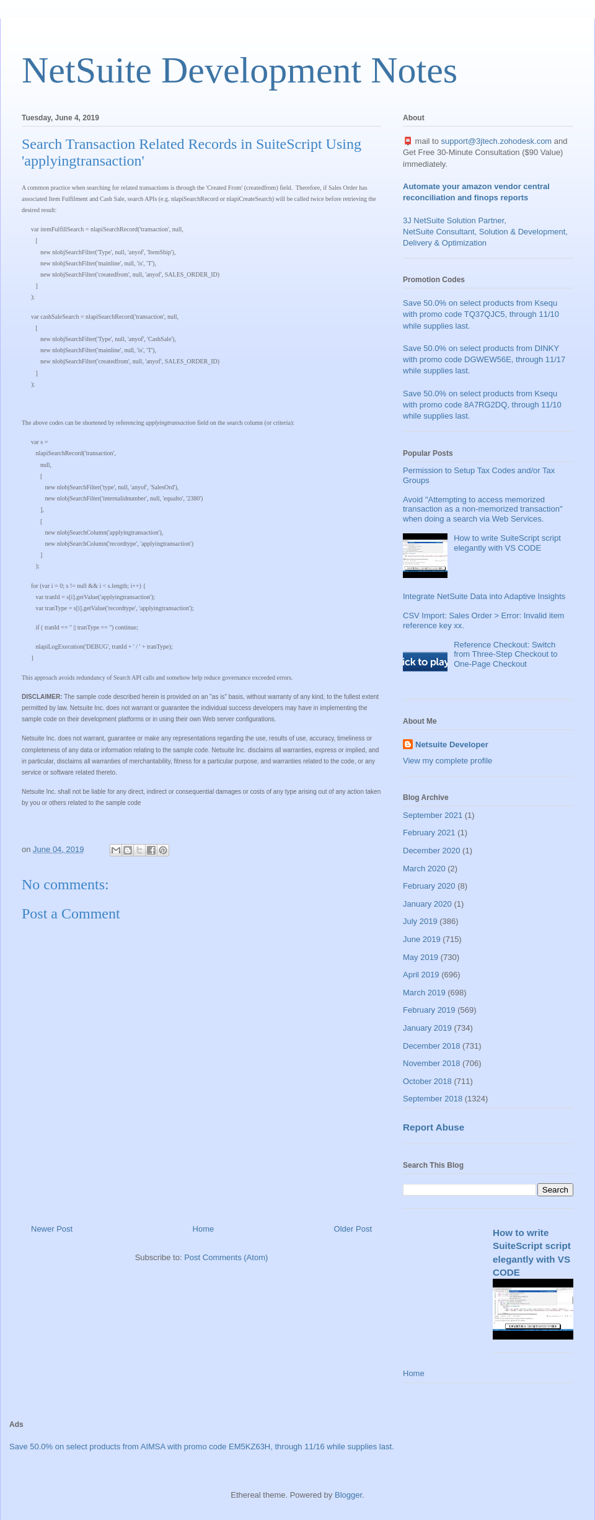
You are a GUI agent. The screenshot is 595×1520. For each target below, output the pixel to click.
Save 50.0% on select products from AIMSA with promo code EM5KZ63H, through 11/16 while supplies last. (201, 1446)
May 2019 (420, 957)
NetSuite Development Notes (239, 70)
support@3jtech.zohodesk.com (496, 141)
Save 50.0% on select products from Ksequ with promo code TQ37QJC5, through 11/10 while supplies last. (481, 314)
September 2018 (432, 1098)
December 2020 (432, 850)
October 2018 (427, 1081)
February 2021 (429, 832)
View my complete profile (447, 760)
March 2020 (424, 868)
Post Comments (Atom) (226, 1257)
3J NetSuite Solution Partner (453, 220)
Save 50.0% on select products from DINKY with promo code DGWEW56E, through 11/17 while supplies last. (484, 359)
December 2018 (432, 1046)
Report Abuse (433, 1127)
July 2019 (420, 921)
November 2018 (432, 1063)
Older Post (353, 1228)
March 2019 (424, 992)
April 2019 (421, 974)
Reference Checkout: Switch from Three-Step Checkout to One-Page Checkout (505, 654)
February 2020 (429, 886)
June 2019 (422, 939)
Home (203, 1228)
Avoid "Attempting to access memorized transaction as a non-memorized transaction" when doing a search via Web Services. (483, 509)
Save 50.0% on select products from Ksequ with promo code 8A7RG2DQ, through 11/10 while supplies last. (482, 404)
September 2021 (432, 815)
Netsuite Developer (451, 744)
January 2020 (427, 904)
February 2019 (429, 1010)
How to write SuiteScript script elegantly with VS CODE (507, 543)
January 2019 (427, 1028)
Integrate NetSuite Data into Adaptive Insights (484, 596)
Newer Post (52, 1228)
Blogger (348, 1495)
